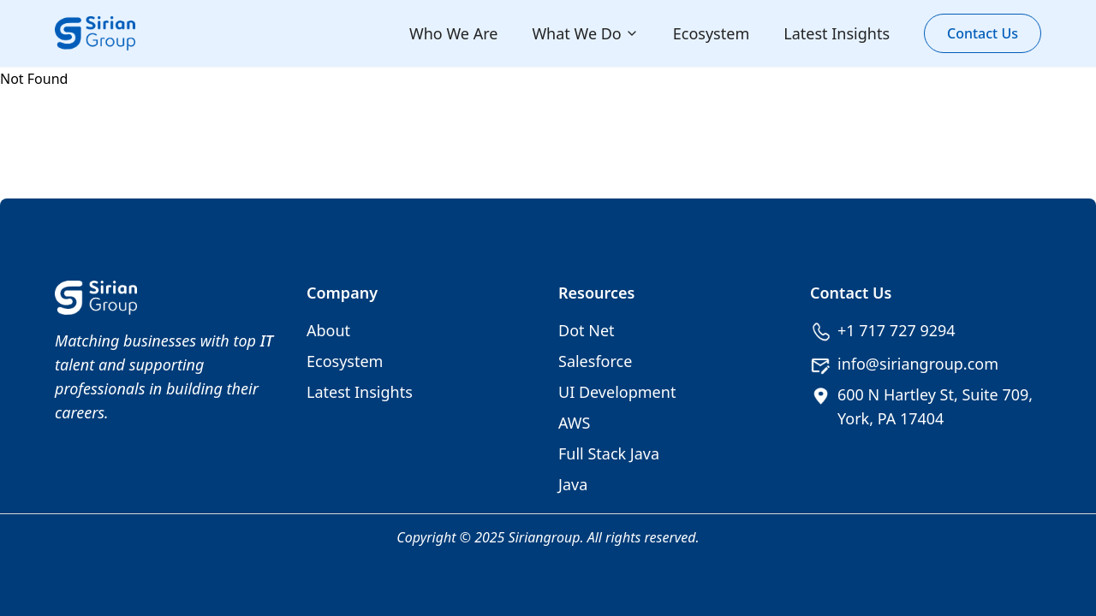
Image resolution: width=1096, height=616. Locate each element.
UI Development (617, 392)
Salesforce (595, 361)
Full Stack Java (608, 453)
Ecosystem (711, 33)
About (328, 330)
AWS (574, 422)
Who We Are (453, 33)
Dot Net (586, 330)
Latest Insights (836, 33)
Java (572, 484)
